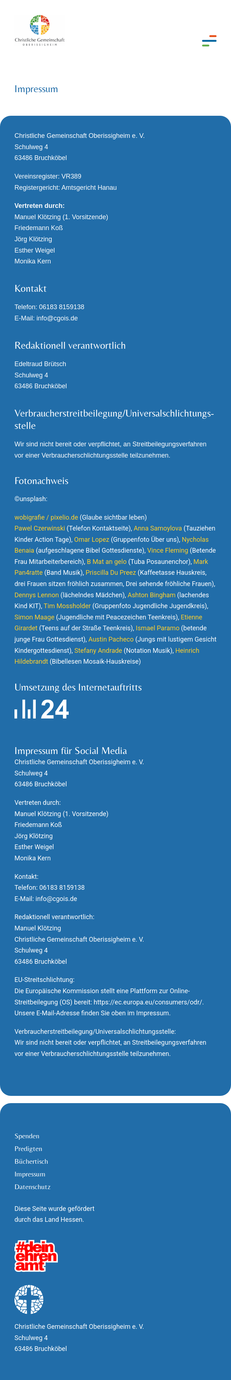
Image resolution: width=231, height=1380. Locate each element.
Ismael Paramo (158, 628)
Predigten (28, 1148)
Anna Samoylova (158, 528)
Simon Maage (34, 617)
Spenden (26, 1135)
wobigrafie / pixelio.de (46, 517)
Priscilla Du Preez (111, 572)
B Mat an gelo (107, 561)
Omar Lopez (91, 539)
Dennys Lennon (36, 595)
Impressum (30, 1174)
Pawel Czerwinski (39, 528)
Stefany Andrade (98, 650)
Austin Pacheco (111, 639)
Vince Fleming (167, 550)
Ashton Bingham (151, 595)
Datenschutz (32, 1186)
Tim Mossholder (67, 606)
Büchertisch (31, 1161)
